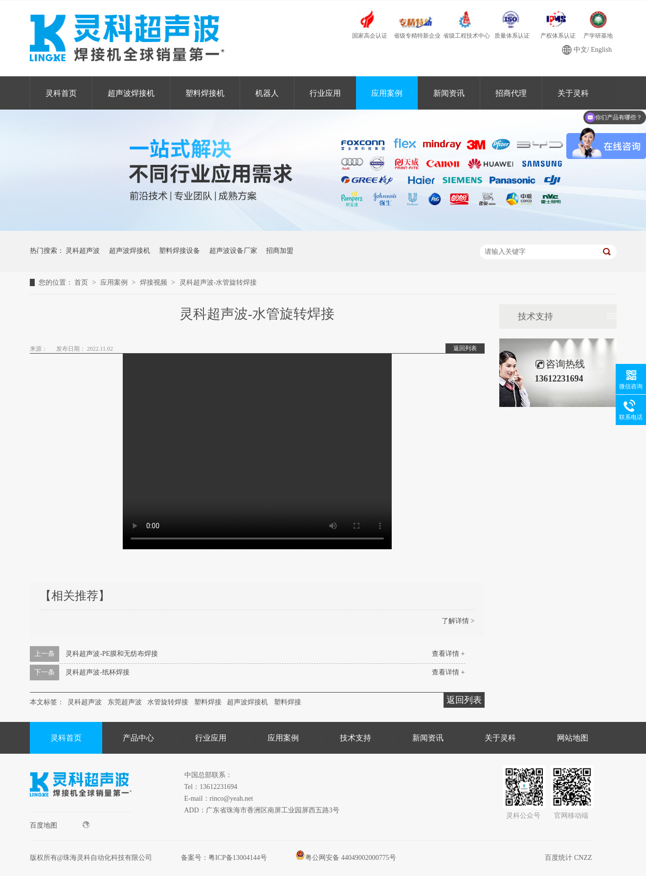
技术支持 (535, 316)
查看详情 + (448, 653)
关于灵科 (500, 738)
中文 (580, 49)
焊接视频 (154, 282)
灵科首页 (61, 93)
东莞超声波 (125, 702)
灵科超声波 (83, 250)
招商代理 (511, 93)
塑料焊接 (208, 702)
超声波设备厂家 (233, 250)
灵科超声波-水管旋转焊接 (218, 282)
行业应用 (325, 93)
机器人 (267, 93)
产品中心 (138, 738)
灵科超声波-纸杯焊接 (98, 672)
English (601, 49)
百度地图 (59, 825)
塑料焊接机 (204, 93)
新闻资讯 (449, 93)
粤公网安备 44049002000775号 (345, 857)
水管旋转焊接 (167, 702)
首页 (82, 282)
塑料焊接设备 (179, 250)
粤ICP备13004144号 (237, 857)
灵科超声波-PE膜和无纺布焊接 (112, 653)
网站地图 (572, 738)
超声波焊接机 (131, 93)
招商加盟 (279, 250)
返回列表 (465, 348)
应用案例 (386, 93)
